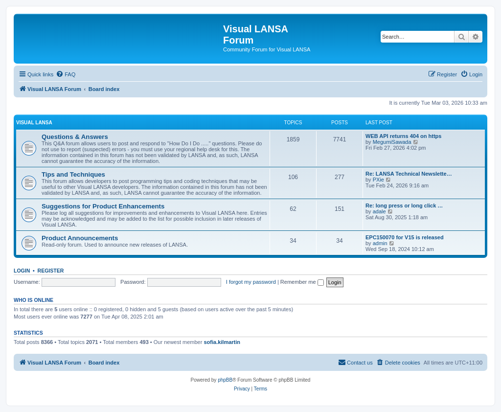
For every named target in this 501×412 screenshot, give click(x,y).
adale (379, 211)
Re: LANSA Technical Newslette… (408, 174)
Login (22, 271)
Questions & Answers (75, 136)
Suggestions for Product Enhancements (103, 206)
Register (51, 271)
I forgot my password (251, 282)
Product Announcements (80, 238)
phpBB (225, 380)
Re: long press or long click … (404, 205)
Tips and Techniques (73, 174)
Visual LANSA (34, 122)
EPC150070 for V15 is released (404, 237)
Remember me (302, 282)
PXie (378, 180)
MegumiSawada (392, 142)
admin (380, 243)
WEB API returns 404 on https (403, 136)
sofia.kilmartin (222, 342)
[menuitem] (65, 74)
